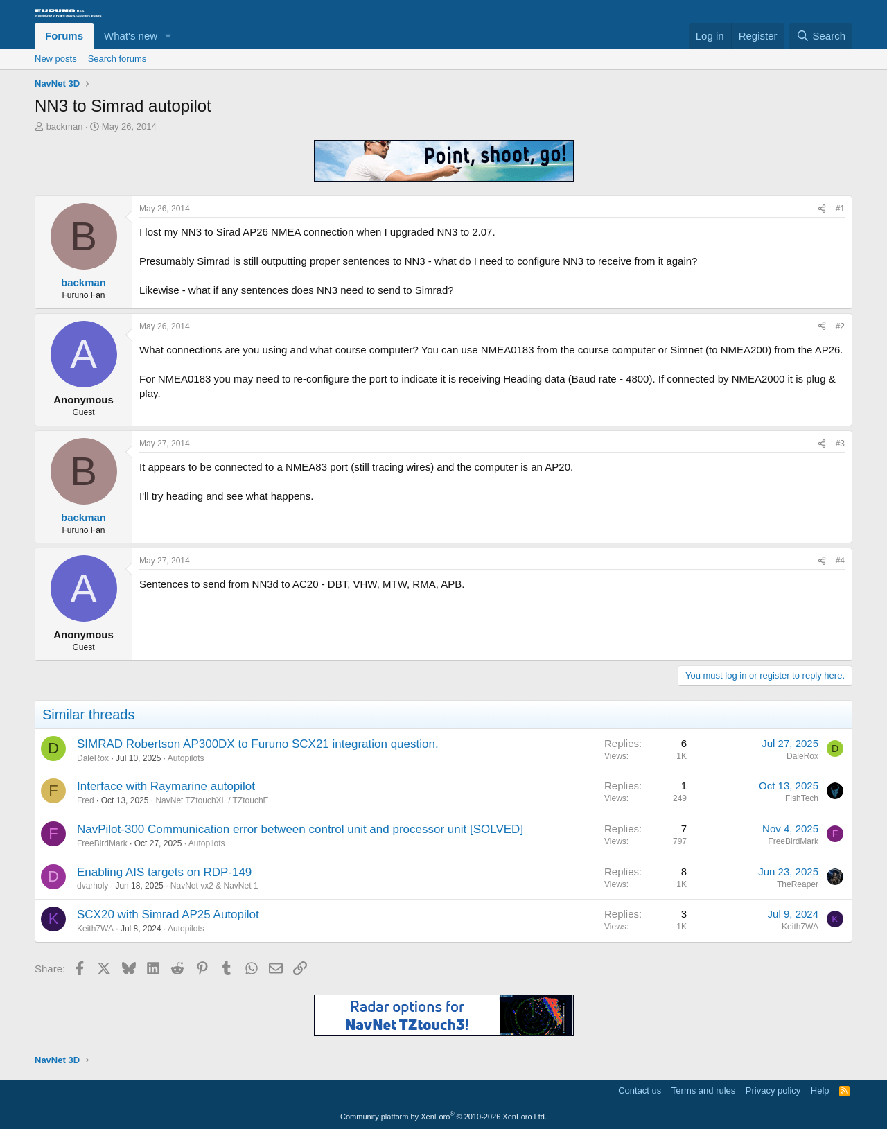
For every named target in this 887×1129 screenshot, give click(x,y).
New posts (56, 58)
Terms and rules (703, 1090)
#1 (840, 208)
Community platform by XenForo (443, 1116)
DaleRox (93, 758)
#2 (840, 326)
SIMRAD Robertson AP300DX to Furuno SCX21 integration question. (258, 744)
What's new (130, 36)
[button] (168, 36)
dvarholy (92, 886)
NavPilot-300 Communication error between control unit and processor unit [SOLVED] (300, 829)
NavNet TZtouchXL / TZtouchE (211, 800)
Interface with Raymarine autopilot (166, 786)
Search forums (117, 58)
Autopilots (186, 758)
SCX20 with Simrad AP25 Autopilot (168, 914)
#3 (840, 443)
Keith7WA (95, 929)
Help (820, 1090)
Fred (85, 800)
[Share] (822, 209)
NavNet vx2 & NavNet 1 (214, 886)
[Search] (820, 36)
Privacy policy (773, 1090)
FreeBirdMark (102, 843)
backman (64, 126)
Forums (64, 36)
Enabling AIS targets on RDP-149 (164, 872)
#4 (840, 561)
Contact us (639, 1090)
